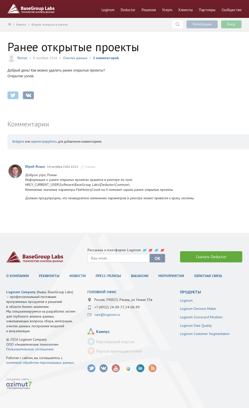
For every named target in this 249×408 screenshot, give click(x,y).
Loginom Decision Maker (198, 308)
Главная (9, 24)
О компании (17, 276)
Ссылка (90, 166)
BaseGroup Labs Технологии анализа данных (31, 8)
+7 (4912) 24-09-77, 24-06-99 (117, 307)
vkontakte (28, 95)
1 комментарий (106, 58)
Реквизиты (49, 276)
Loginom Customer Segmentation (205, 333)
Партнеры (207, 9)
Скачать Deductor (211, 256)
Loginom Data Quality (196, 325)
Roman (22, 58)
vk (104, 368)
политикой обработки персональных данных (40, 362)
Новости (77, 276)
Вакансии (139, 276)
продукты (190, 291)
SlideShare (128, 368)
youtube (116, 368)
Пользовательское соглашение (30, 349)
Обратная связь (208, 276)
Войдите (18, 141)
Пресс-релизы (108, 276)
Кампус (21, 24)
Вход (231, 24)
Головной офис (102, 292)
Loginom (108, 9)
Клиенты (186, 9)
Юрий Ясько (35, 166)
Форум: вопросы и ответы (49, 24)
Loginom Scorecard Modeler (201, 317)
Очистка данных (75, 58)
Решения (149, 9)
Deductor (128, 9)
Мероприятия (171, 276)
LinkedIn (140, 368)
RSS (152, 368)
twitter (12, 95)
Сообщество (232, 9)
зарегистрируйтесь (44, 141)
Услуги (167, 9)
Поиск (177, 24)
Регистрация (202, 24)
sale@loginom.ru (107, 314)
